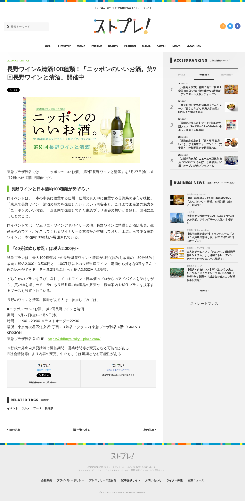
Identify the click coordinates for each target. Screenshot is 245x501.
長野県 (49, 408)
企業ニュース (196, 480)
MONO (81, 46)
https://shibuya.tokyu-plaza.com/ (74, 339)
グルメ (25, 408)
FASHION (130, 46)
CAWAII (161, 46)
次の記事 (149, 429)
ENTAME (96, 46)
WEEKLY (204, 74)
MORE (204, 290)
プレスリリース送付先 (102, 480)
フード (37, 408)
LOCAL (48, 46)
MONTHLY (227, 74)
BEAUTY (113, 46)
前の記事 (13, 429)
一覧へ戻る (81, 429)
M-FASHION (193, 46)
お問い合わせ (153, 480)
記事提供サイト (130, 480)
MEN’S (176, 46)
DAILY (181, 74)
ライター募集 (174, 480)
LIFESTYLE (64, 46)
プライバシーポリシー (70, 480)
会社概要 (46, 480)
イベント (12, 408)
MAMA (146, 46)
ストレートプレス (204, 303)
